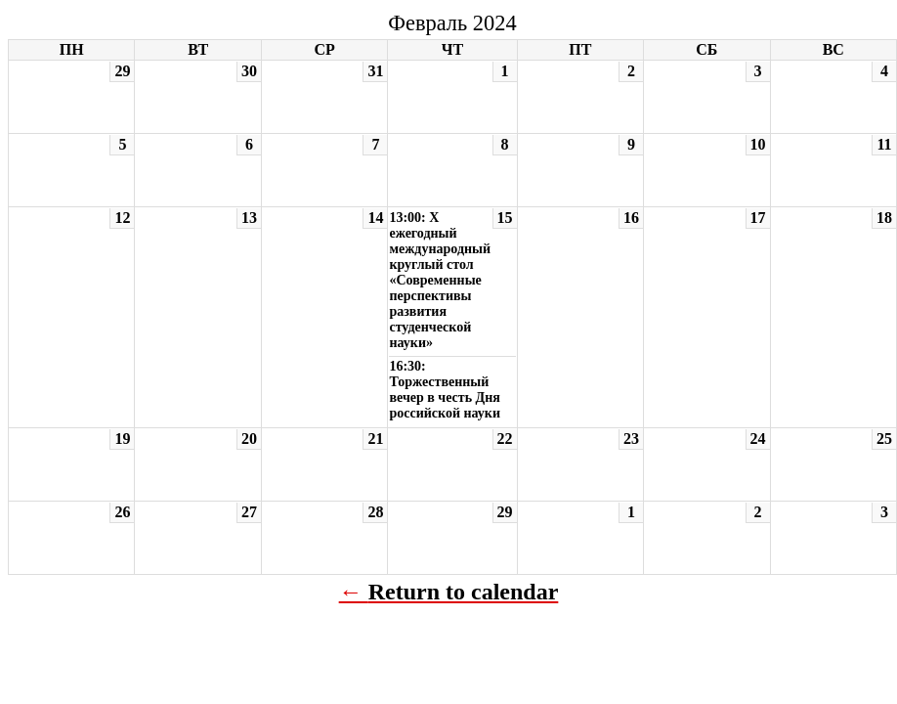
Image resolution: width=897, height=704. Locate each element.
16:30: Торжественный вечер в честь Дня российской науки (444, 389)
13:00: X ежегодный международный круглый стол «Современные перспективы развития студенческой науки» (440, 280)
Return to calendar (463, 591)
